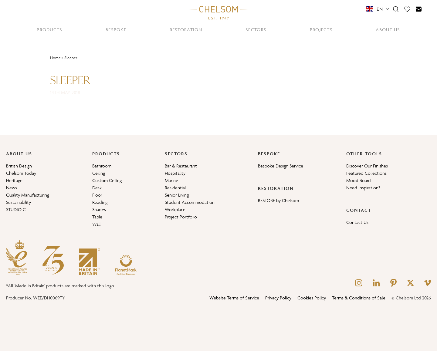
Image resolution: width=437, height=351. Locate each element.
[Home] (218, 12)
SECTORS (256, 29)
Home (55, 57)
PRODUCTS (49, 29)
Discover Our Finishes (367, 166)
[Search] (396, 8)
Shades (99, 209)
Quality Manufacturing (27, 195)
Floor (97, 195)
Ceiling (98, 173)
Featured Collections (366, 173)
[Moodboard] (407, 8)
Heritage (14, 180)
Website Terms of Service (234, 298)
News (11, 188)
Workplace (175, 209)
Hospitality (175, 173)
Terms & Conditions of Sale (358, 298)
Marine (171, 180)
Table (97, 217)
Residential (175, 188)
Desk (97, 188)
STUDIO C (16, 209)
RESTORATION (186, 29)
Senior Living (177, 195)
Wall (96, 224)
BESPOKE (116, 29)
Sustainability (18, 202)
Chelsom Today (21, 173)
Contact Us (357, 222)
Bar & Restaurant (181, 166)
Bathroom (101, 166)
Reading (99, 202)
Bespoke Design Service (280, 166)
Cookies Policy (311, 298)
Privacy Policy (278, 298)
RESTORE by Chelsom (278, 200)
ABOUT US (388, 29)
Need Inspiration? (363, 188)
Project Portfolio (181, 217)
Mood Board (358, 180)
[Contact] (419, 8)
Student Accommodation (190, 202)
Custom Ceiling (107, 180)
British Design (19, 166)
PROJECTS (321, 29)
